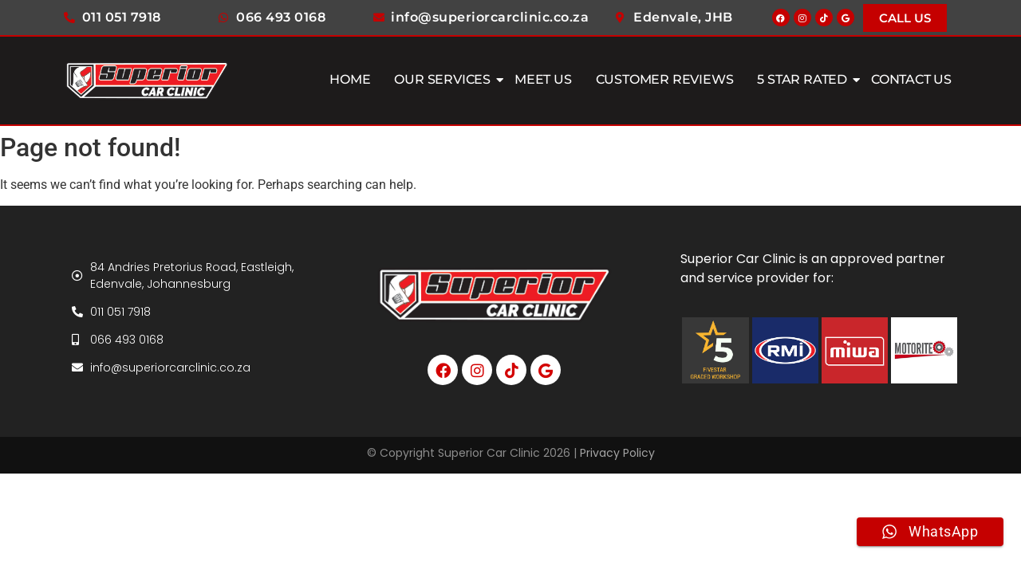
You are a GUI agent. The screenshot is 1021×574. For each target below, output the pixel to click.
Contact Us (911, 79)
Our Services (444, 79)
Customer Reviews (665, 79)
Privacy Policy (617, 453)
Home (349, 79)
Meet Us (543, 79)
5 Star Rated (804, 79)
